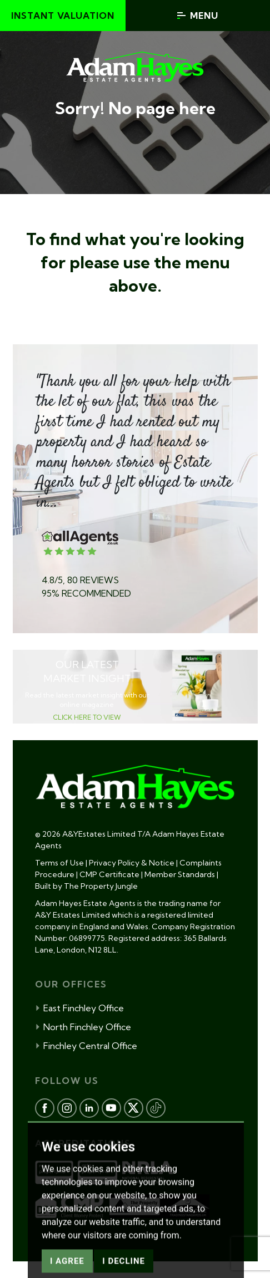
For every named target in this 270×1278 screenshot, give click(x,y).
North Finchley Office (83, 1026)
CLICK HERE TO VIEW (87, 717)
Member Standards (179, 874)
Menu (197, 15)
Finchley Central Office (86, 1045)
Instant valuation (62, 15)
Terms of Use (59, 863)
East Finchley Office (79, 1008)
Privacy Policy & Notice (131, 863)
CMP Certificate (109, 874)
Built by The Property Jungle (86, 886)
